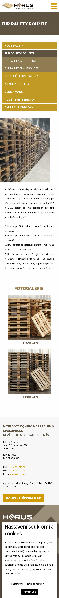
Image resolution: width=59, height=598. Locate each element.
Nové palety (14, 45)
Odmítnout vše (35, 584)
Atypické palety (17, 83)
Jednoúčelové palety (21, 76)
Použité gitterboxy (20, 99)
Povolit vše (29, 592)
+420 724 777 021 (18, 467)
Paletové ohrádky (19, 107)
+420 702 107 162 (18, 470)
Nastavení (17, 584)
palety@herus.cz (18, 474)
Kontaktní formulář (23, 498)
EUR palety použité (19, 53)
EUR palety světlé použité (22, 61)
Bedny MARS (14, 91)
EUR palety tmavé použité (22, 68)
